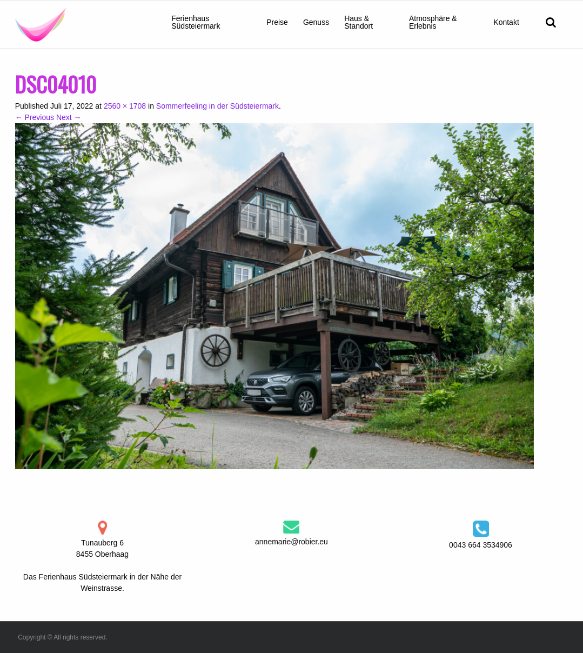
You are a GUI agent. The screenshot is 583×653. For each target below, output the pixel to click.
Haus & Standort (358, 22)
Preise (277, 22)
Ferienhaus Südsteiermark (195, 22)
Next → (69, 117)
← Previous (34, 117)
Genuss (316, 22)
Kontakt (506, 22)
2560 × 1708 (125, 106)
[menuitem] (211, 22)
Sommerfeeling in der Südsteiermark (217, 106)
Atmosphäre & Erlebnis (433, 22)
